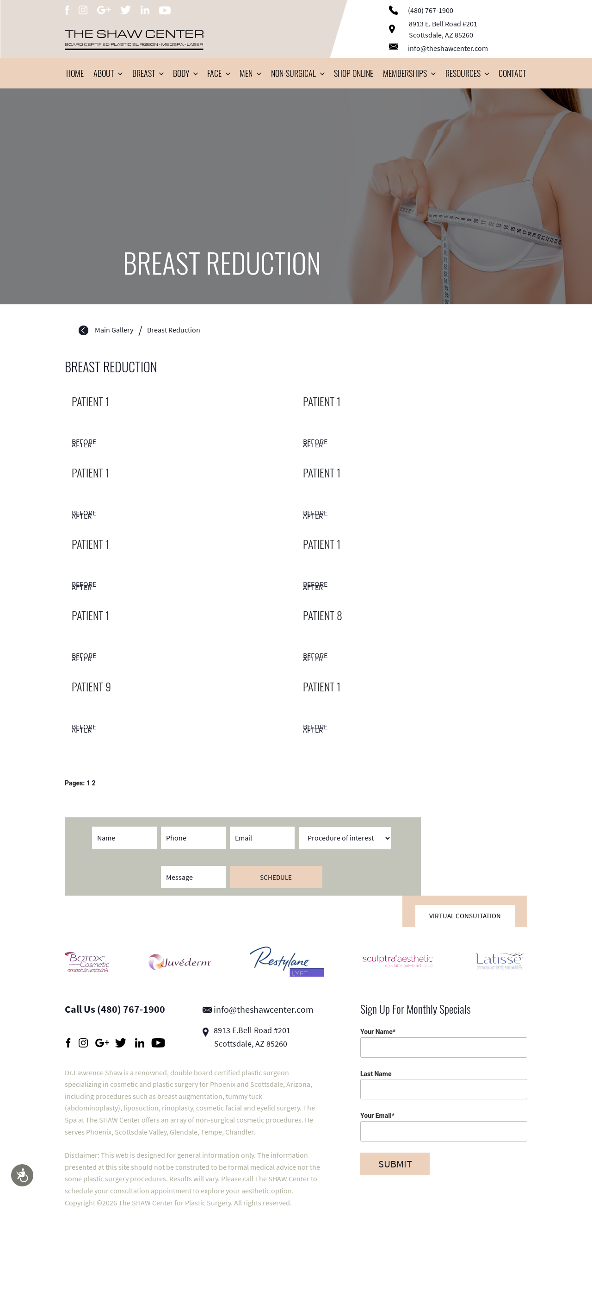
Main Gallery (114, 330)
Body (185, 73)
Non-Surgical (297, 73)
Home (75, 73)
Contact (512, 73)
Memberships (409, 73)
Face (218, 73)
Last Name (443, 1084)
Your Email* (443, 1126)
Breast (147, 73)
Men (250, 73)
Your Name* (443, 1042)
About (107, 73)
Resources (467, 73)
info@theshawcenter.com (438, 48)
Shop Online (353, 73)
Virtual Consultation (465, 915)
